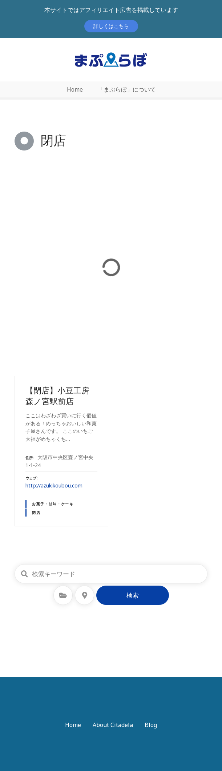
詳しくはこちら (111, 26)
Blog (151, 725)
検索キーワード (24, 574)
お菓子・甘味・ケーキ (52, 503)
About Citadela (113, 725)
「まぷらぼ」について (127, 89)
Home (75, 89)
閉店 (36, 512)
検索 (132, 595)
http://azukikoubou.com (53, 485)
